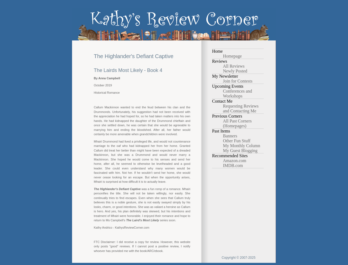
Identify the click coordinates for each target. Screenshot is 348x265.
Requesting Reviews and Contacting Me (241, 108)
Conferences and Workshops (237, 93)
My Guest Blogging (240, 150)
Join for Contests (237, 81)
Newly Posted (235, 71)
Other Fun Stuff (236, 140)
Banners (230, 136)
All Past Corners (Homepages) (237, 123)
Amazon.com (234, 160)
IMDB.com (233, 165)
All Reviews (234, 66)
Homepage (232, 56)
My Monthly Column (241, 145)
